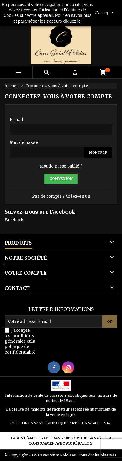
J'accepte (104, 12)
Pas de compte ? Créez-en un (61, 196)
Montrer (98, 152)
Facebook (14, 219)
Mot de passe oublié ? (61, 166)
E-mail (16, 119)
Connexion (61, 178)
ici (79, 21)
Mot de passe (24, 142)
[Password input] (47, 152)
